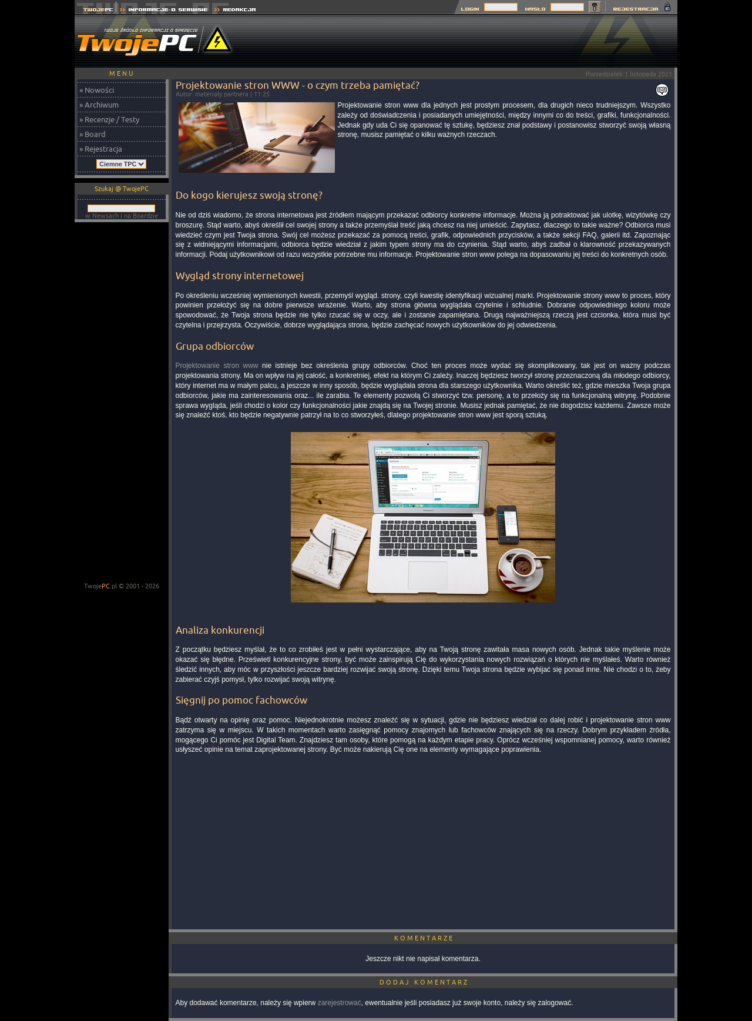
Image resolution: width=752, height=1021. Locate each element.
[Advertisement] (463, 41)
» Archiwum (99, 105)
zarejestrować (339, 1003)
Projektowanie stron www (217, 365)
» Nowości (96, 90)
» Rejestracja (100, 149)
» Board (92, 134)
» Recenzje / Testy (109, 119)
